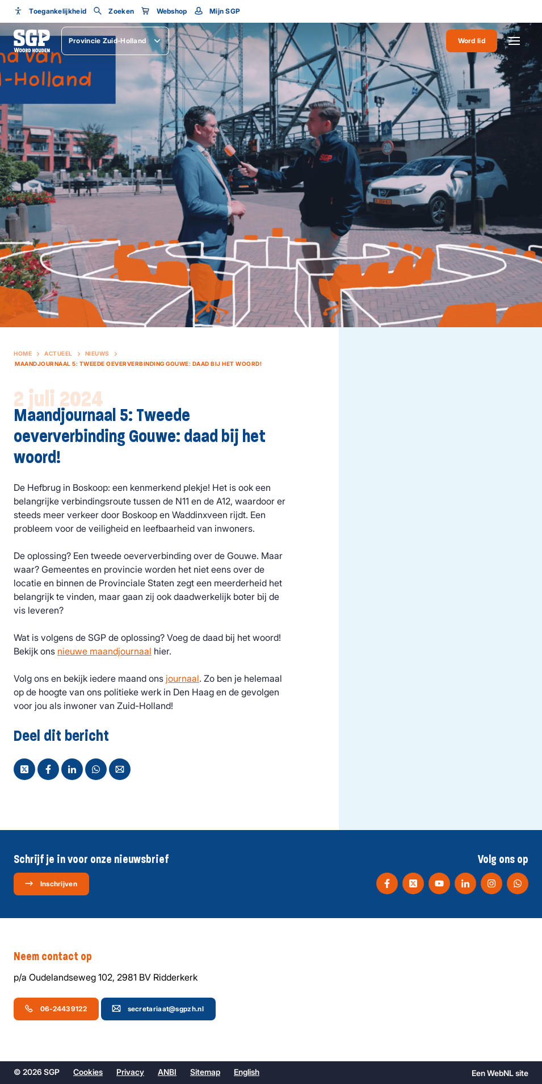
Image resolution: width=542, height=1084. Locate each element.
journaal (182, 678)
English (246, 1072)
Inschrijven (50, 883)
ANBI (167, 1072)
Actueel (58, 353)
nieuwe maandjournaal (104, 651)
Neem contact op (58, 957)
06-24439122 (55, 1008)
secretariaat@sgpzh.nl (158, 1008)
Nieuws (97, 353)
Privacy (130, 1072)
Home (23, 353)
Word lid (471, 40)
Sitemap (205, 1072)
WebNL (500, 1073)
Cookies (88, 1072)
